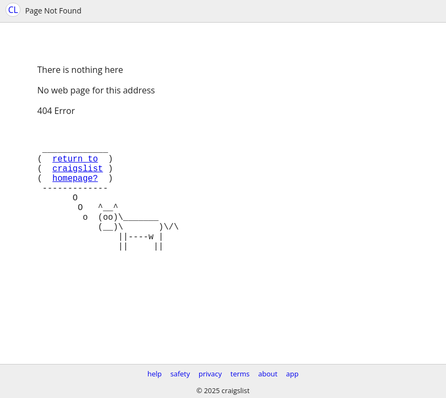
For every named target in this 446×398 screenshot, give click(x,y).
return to (75, 167)
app (292, 374)
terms (240, 374)
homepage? (75, 191)
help (154, 374)
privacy (210, 374)
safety (180, 374)
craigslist (77, 179)
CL (13, 10)
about (268, 374)
